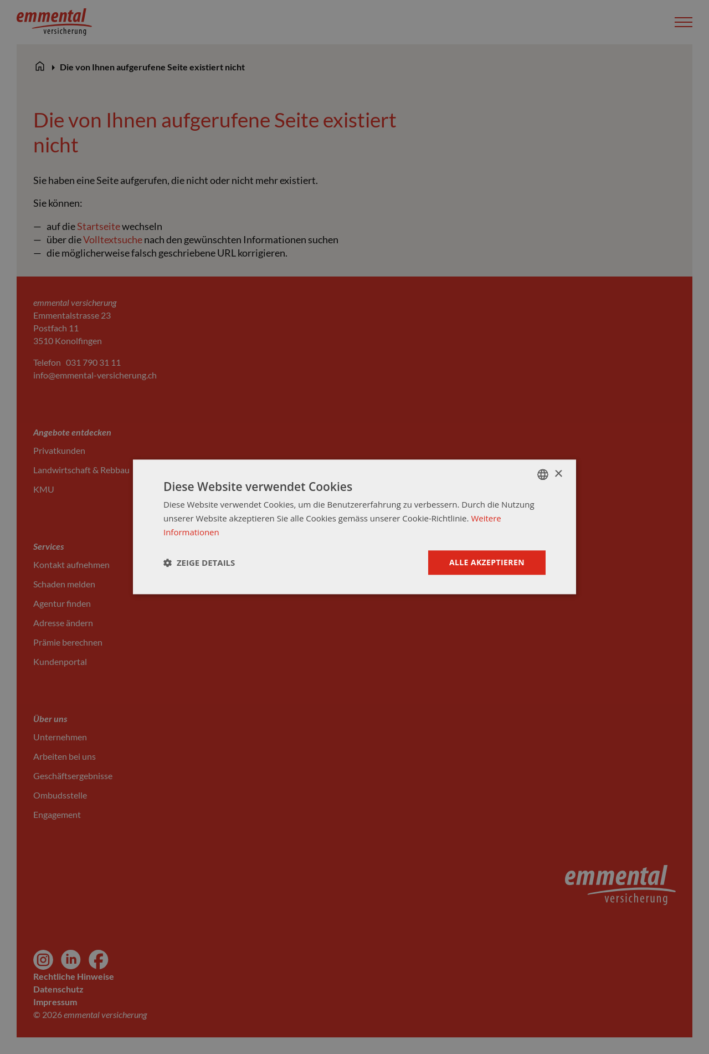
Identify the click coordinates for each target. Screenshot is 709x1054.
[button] (199, 562)
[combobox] (542, 474)
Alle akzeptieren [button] (487, 562)
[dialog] (354, 526)
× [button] (558, 474)
